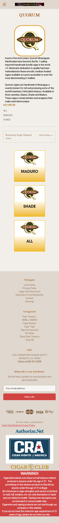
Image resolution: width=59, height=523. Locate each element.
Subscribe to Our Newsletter (29, 295)
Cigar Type (29, 326)
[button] (29, 137)
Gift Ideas (29, 333)
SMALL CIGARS (29, 320)
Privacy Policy (29, 288)
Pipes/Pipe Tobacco (29, 336)
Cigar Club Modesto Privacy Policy (18, 425)
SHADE (7, 119)
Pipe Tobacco (29, 316)
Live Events (29, 285)
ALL (5, 110)
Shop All (29, 340)
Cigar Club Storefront (29, 291)
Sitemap (29, 301)
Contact (30, 298)
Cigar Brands (29, 323)
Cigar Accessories (29, 330)
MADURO (8, 115)
